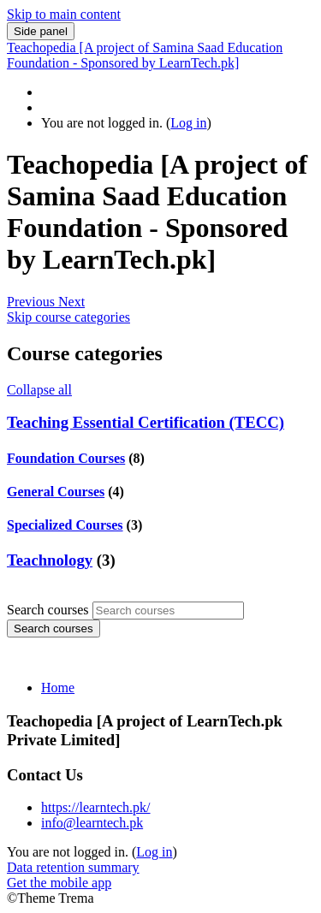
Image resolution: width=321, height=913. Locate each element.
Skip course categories (68, 317)
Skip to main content (64, 14)
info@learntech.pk (92, 822)
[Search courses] (168, 611)
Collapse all (39, 389)
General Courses (55, 491)
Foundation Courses (66, 458)
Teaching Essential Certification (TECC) (145, 422)
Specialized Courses (65, 525)
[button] (32, 301)
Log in (188, 123)
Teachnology (49, 560)
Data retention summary (73, 867)
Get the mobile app (59, 882)
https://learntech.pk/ (96, 807)
